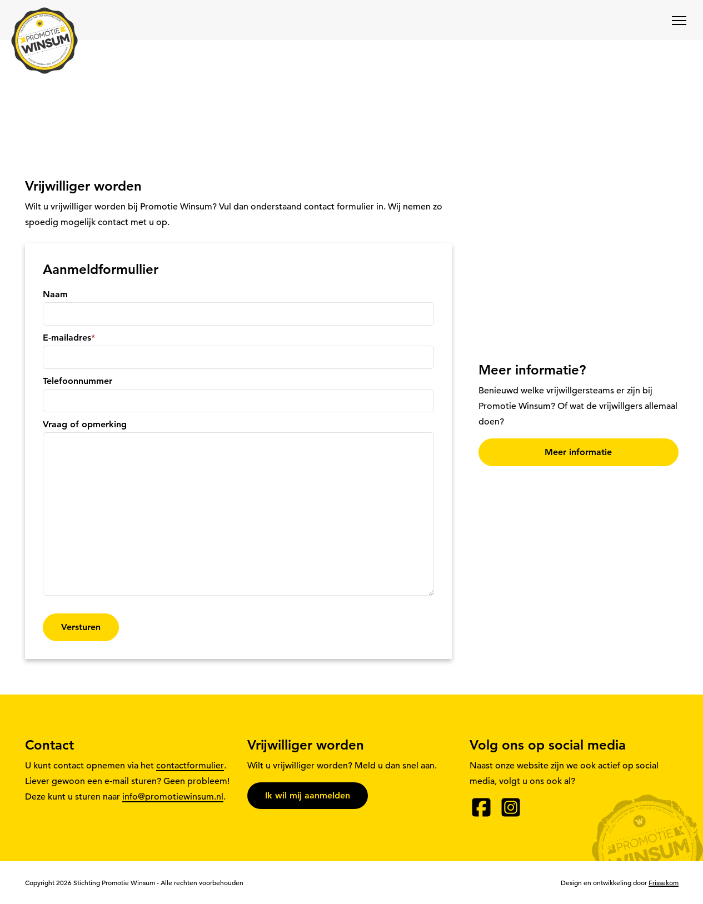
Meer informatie (578, 452)
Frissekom (664, 882)
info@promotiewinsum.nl (172, 796)
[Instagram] (510, 807)
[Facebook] (481, 807)
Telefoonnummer (77, 381)
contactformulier (190, 765)
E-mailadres (69, 337)
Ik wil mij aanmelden (307, 795)
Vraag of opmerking (85, 424)
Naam (55, 294)
